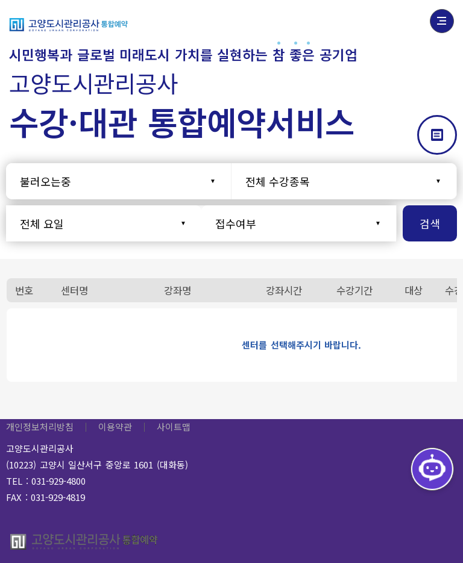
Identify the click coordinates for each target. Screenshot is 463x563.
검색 (430, 223)
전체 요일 (42, 223)
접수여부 (235, 223)
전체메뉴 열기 (442, 21)
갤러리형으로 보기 (437, 135)
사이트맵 (174, 426)
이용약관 (115, 426)
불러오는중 (45, 181)
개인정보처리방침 (40, 426)
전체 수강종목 (277, 181)
